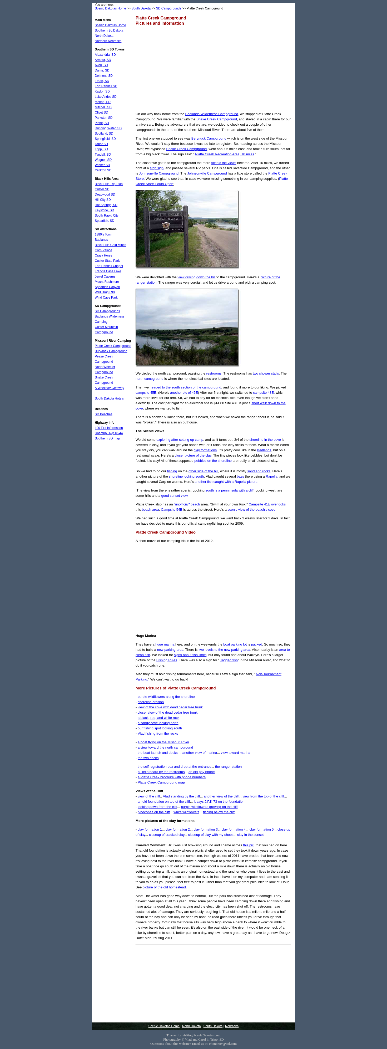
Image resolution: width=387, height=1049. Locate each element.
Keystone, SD (104, 210)
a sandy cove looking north (158, 723)
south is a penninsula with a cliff (230, 490)
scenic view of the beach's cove (251, 509)
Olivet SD (101, 112)
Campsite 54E (172, 509)
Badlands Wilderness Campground (211, 114)
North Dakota (104, 36)
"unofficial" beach (187, 504)
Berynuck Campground (208, 138)
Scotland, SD (104, 133)
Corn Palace (103, 250)
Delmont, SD (104, 76)
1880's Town (103, 234)
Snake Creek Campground (216, 119)
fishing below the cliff (219, 812)
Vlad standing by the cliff (181, 796)
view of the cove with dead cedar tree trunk (170, 707)
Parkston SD (103, 118)
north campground (149, 379)
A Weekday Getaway (109, 388)
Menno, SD (103, 102)
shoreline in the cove (265, 440)
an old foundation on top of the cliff (164, 802)
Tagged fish (229, 660)
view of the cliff (149, 796)
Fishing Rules (166, 660)
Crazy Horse (103, 255)
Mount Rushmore (107, 282)
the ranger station (228, 767)
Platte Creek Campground (113, 346)
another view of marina (199, 753)
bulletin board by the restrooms (161, 772)
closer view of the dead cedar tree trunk (168, 712)
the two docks (148, 758)
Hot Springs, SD (106, 205)
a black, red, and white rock (158, 718)
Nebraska (232, 1026)
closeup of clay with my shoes (211, 835)
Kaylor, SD (102, 91)
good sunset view (174, 496)
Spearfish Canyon (107, 287)
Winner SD (102, 165)
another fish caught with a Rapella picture (226, 482)
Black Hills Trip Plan (109, 184)
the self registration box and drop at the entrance (174, 767)
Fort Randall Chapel (109, 266)
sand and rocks (258, 471)
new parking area (170, 650)
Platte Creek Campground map (161, 782)
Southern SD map (107, 438)
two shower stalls (266, 373)
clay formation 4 (234, 829)
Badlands (264, 450)
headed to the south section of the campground (185, 387)
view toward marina (235, 753)
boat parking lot (235, 644)
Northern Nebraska (108, 41)
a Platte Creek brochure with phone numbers (172, 777)
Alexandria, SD (105, 55)
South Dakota (141, 8)
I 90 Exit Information (109, 428)
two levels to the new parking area (224, 650)
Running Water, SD (108, 128)
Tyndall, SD (103, 154)
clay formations (205, 450)
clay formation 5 (262, 829)
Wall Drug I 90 (105, 292)
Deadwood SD (105, 194)
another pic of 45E (184, 393)
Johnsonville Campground (158, 173)
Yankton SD (103, 170)
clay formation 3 (206, 829)
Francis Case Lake (108, 271)
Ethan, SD (102, 81)
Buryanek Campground (111, 351)
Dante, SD (102, 70)
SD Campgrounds (168, 8)
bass (240, 476)
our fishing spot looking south (160, 728)
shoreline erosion (151, 702)
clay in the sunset (250, 835)
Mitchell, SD (103, 107)
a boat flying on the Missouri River (163, 742)
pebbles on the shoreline (213, 461)
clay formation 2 (178, 829)
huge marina (164, 644)
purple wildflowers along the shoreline (166, 697)
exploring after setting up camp (179, 440)
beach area (150, 509)
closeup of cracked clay (166, 835)
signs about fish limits (190, 655)
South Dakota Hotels (109, 398)
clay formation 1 (150, 829)
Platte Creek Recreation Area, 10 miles (224, 154)
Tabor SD (101, 144)
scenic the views (223, 163)
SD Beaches (103, 414)
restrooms (214, 373)
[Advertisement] (213, 68)
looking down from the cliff (157, 807)
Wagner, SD (103, 160)
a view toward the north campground (165, 747)
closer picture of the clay (193, 455)
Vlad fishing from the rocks (158, 733)
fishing (172, 471)
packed (256, 644)
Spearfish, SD (104, 221)
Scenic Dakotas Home (110, 8)
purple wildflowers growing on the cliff (209, 807)
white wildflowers (186, 812)
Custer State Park (107, 261)
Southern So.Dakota (109, 30)
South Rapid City (106, 215)
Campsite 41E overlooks (267, 504)
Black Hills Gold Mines (110, 245)
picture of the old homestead (164, 887)
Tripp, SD (101, 149)
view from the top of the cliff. (263, 796)
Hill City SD (103, 200)
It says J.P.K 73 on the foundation (219, 802)
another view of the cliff (221, 796)
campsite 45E (146, 393)
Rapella (271, 476)
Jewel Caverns (105, 276)
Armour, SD (103, 60)
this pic (248, 845)
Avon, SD (101, 65)
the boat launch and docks (158, 753)
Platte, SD (102, 123)
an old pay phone (201, 772)
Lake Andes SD (106, 97)
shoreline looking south (186, 476)
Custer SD (102, 189)
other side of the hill (203, 471)
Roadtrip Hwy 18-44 (109, 433)
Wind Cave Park (106, 297)
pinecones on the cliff (154, 812)
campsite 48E (263, 393)
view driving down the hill (196, 277)
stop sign (156, 168)
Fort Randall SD (106, 86)
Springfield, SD (105, 139)
